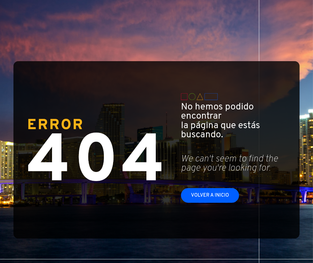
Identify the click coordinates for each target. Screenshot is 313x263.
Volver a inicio (210, 195)
